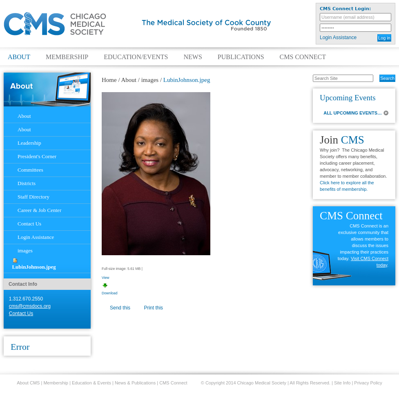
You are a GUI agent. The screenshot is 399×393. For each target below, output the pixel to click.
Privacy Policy (368, 382)
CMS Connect (303, 57)
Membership (67, 57)
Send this (120, 308)
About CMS (28, 382)
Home (109, 80)
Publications (241, 57)
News (192, 57)
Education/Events (136, 57)
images (150, 80)
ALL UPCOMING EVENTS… (352, 112)
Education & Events (91, 382)
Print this (153, 308)
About (19, 57)
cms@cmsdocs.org (30, 306)
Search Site (308, 74)
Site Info (342, 382)
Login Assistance (338, 37)
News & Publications (135, 382)
